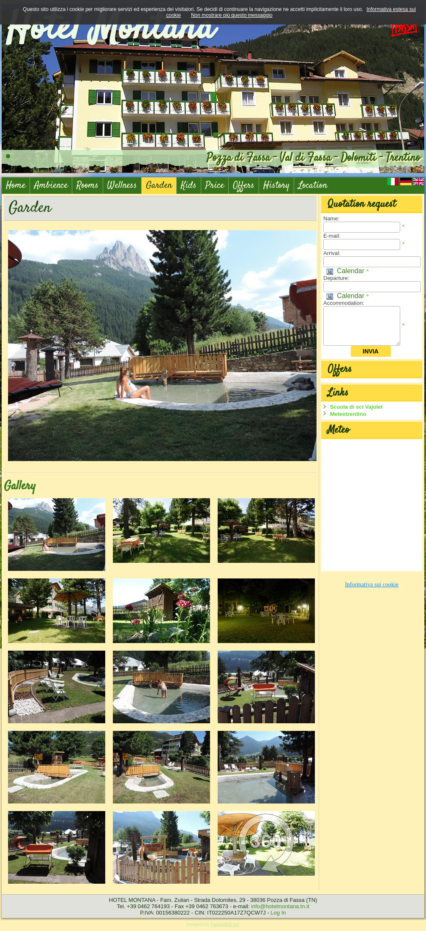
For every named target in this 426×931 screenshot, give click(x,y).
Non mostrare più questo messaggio (232, 15)
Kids (189, 185)
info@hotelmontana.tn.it (280, 906)
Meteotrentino (348, 414)
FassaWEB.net (224, 924)
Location (312, 185)
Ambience (51, 185)
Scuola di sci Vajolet (356, 407)
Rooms (87, 185)
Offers (243, 185)
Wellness (122, 185)
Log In (278, 912)
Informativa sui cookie (372, 584)
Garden (159, 185)
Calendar (345, 270)
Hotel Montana (110, 30)
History (276, 185)
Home (15, 185)
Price (214, 185)
